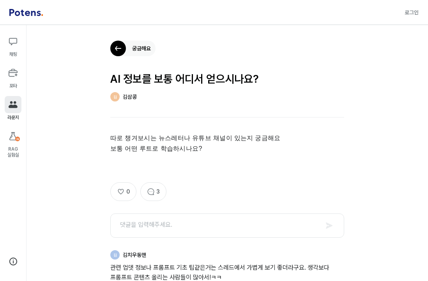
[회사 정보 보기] (13, 261)
